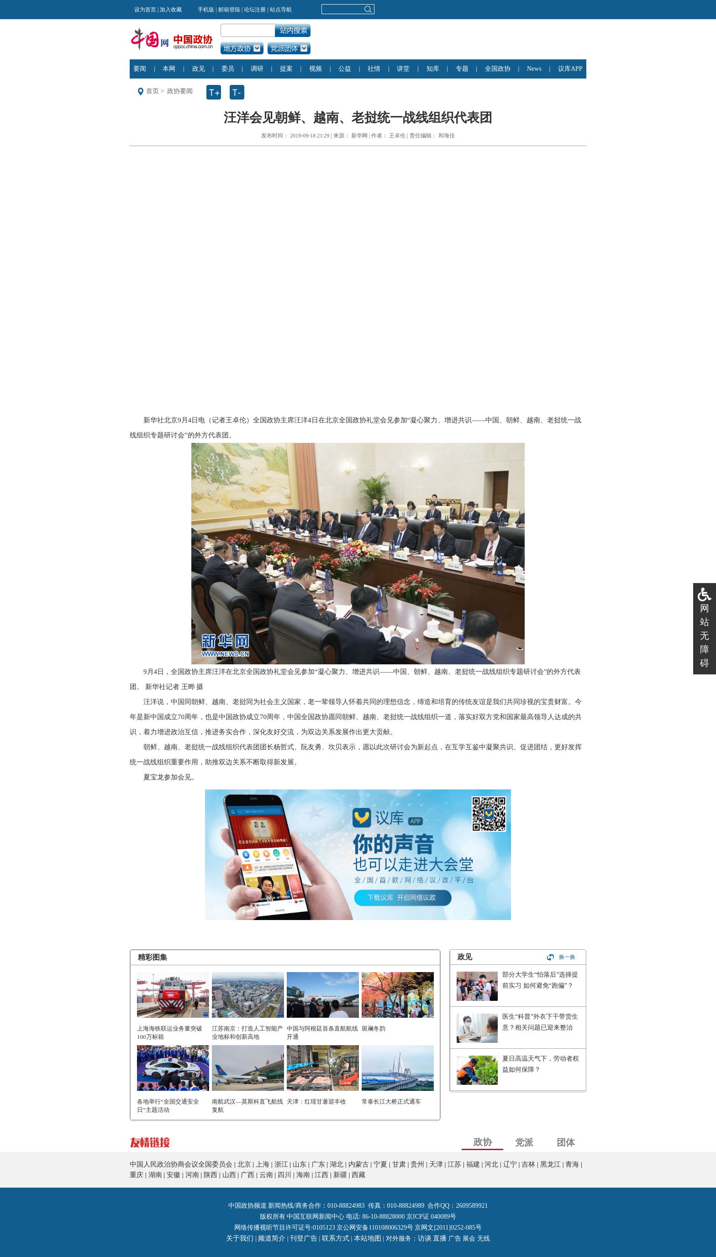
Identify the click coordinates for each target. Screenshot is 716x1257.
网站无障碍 (704, 635)
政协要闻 (180, 91)
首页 (152, 91)
